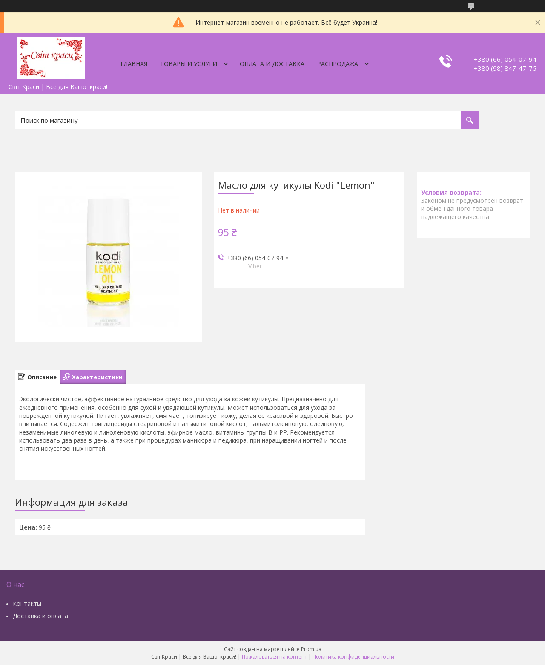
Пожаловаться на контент (274, 656)
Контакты (27, 603)
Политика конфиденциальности (353, 656)
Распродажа (337, 64)
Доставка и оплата (40, 616)
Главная (133, 64)
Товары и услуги (188, 64)
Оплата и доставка (272, 64)
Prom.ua (311, 649)
